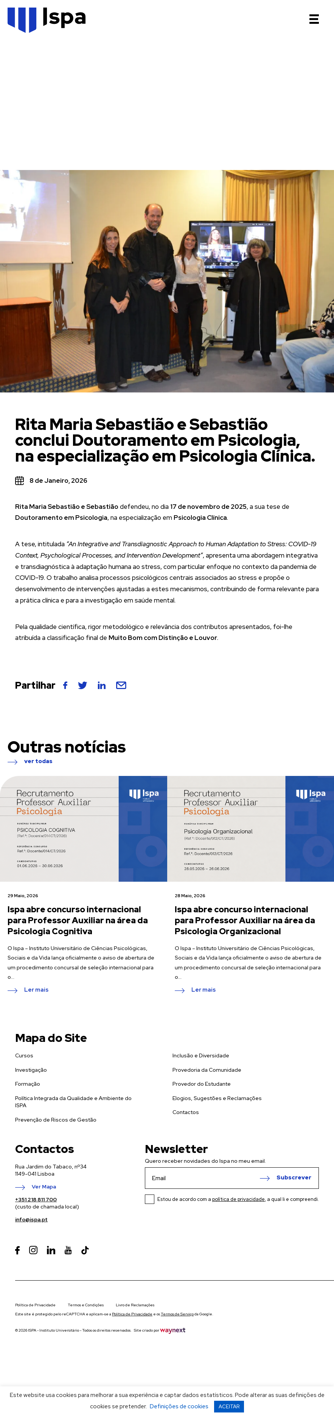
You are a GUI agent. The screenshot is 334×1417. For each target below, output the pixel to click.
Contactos (185, 1112)
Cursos (24, 1055)
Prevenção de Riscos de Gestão (55, 1119)
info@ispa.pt (31, 1219)
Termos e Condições (86, 1305)
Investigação (31, 1069)
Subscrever (294, 1178)
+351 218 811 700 (36, 1199)
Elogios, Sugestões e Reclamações (217, 1098)
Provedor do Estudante (201, 1083)
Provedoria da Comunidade (206, 1069)
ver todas (38, 762)
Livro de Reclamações (135, 1305)
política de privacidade (238, 1199)
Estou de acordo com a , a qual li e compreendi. (238, 1199)
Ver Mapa (44, 1187)
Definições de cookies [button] (179, 1406)
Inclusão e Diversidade (200, 1055)
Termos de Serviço (177, 1314)
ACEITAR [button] (229, 1406)
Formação (27, 1083)
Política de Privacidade (35, 1305)
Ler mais (36, 990)
